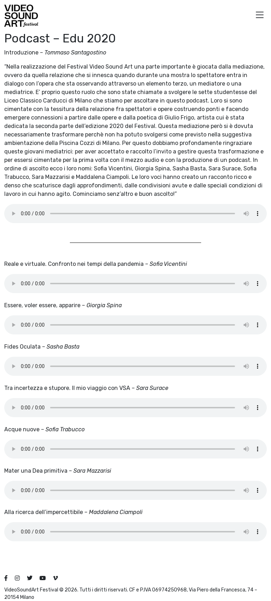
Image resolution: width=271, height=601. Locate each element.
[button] (259, 16)
